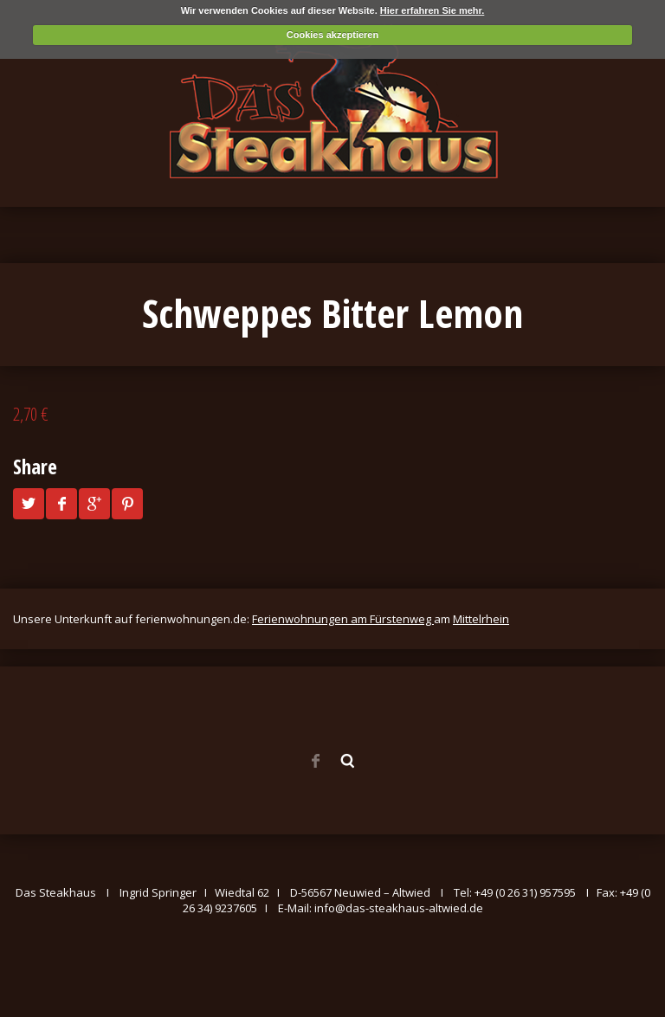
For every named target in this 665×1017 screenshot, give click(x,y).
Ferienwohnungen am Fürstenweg (343, 619)
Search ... (348, 760)
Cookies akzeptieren (332, 34)
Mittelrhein (481, 619)
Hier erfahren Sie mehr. (432, 10)
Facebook (315, 760)
